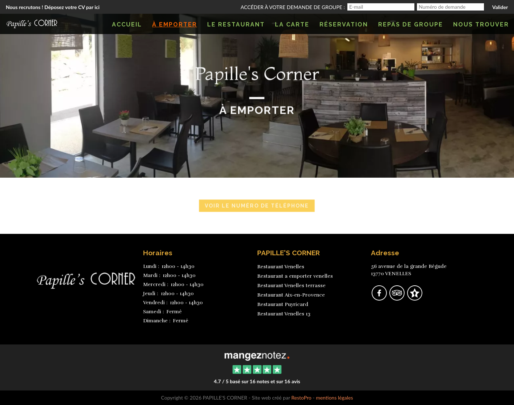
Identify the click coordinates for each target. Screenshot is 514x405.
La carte (292, 24)
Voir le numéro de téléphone (257, 206)
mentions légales (334, 397)
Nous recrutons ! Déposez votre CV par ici (53, 7)
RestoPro (301, 397)
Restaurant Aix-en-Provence (291, 295)
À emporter (174, 24)
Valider (500, 7)
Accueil (127, 24)
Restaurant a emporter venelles (295, 276)
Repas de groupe (410, 24)
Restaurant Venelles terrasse (291, 285)
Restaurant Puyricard (282, 304)
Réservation (343, 24)
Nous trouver (481, 24)
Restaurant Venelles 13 (283, 314)
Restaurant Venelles (280, 267)
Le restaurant (236, 24)
